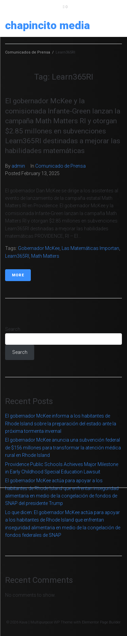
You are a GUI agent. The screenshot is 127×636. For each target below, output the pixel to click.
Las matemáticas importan (90, 248)
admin (18, 166)
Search (12, 329)
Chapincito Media (47, 25)
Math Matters (45, 256)
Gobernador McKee (39, 248)
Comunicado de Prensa (60, 166)
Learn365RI (17, 256)
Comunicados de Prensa (27, 52)
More (18, 275)
